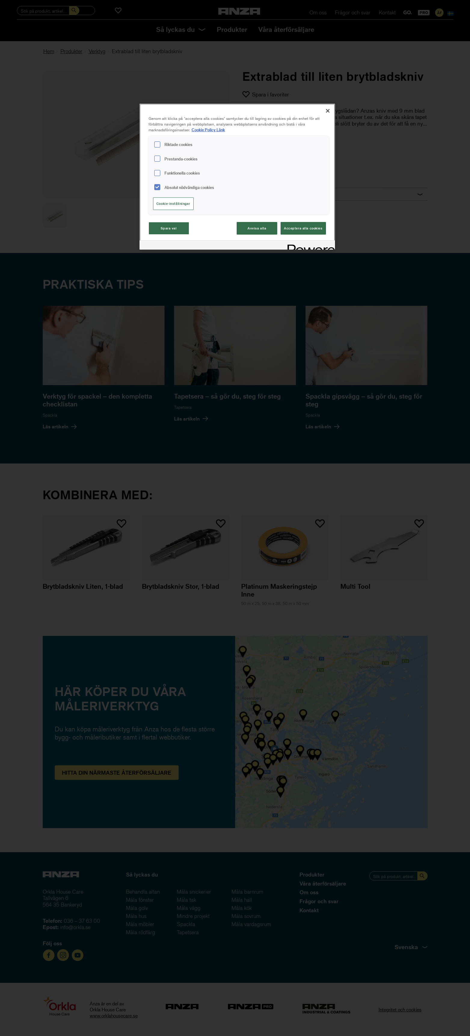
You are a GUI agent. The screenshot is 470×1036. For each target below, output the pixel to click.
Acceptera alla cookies (303, 228)
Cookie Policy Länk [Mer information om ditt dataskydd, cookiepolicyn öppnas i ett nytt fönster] (208, 129)
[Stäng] (327, 110)
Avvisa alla (256, 228)
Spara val (169, 228)
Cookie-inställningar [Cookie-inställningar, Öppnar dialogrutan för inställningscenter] (173, 203)
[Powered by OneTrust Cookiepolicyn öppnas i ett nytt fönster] (309, 246)
